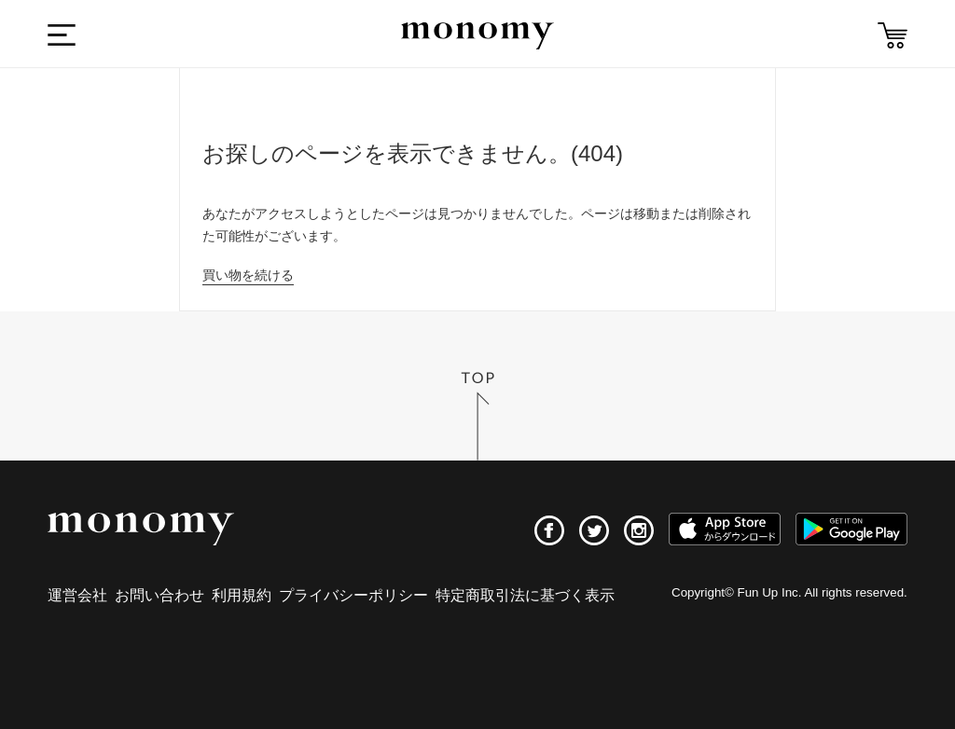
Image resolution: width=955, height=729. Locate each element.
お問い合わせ (159, 595)
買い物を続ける (248, 275)
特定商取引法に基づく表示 (525, 595)
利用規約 (241, 595)
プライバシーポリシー (353, 595)
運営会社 (77, 595)
